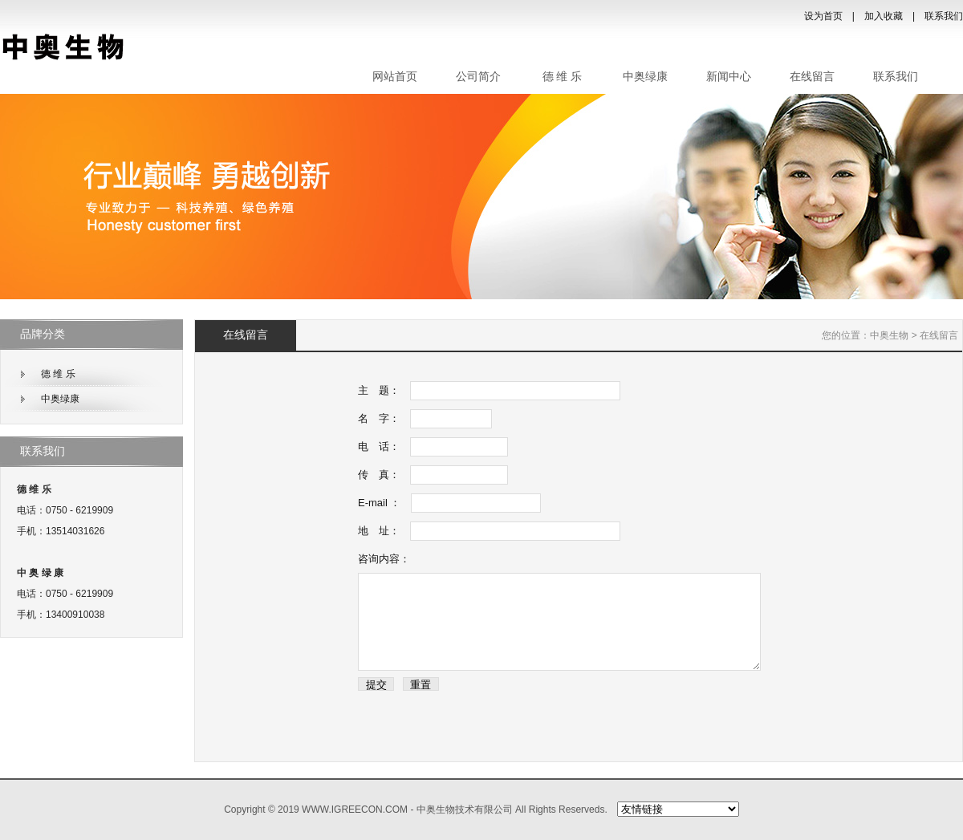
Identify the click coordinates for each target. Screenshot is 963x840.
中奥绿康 (645, 77)
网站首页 (394, 77)
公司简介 (478, 77)
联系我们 (943, 16)
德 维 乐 (562, 77)
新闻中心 (728, 77)
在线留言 (812, 77)
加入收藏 (883, 16)
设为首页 (823, 16)
